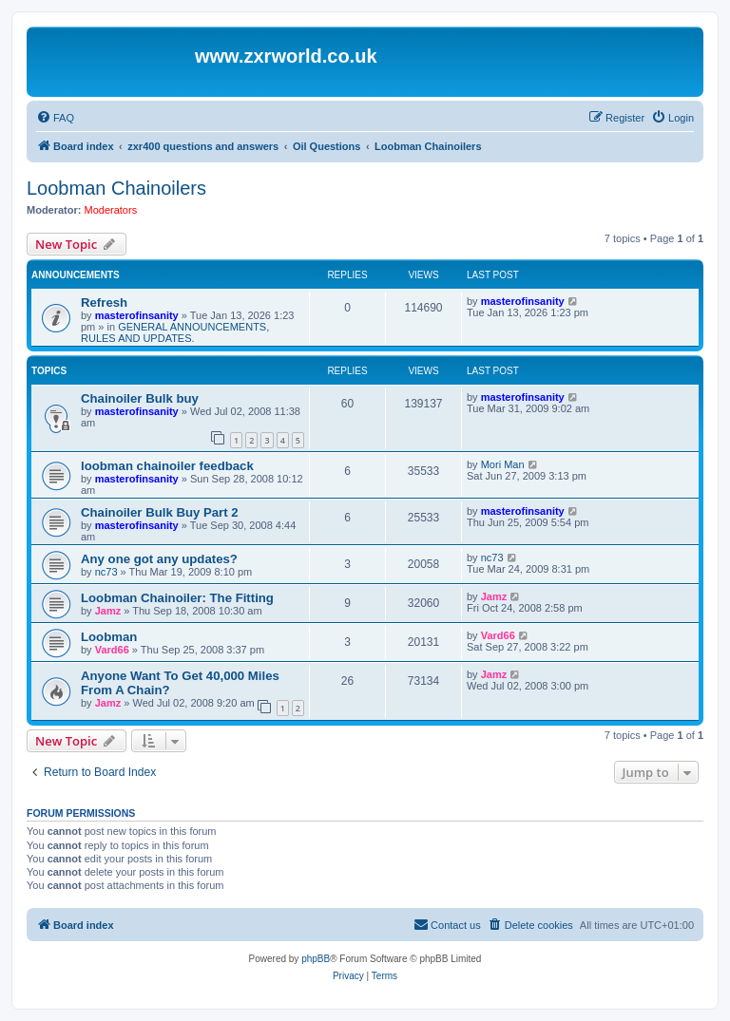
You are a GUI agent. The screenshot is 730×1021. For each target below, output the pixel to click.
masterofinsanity (137, 315)
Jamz (108, 610)
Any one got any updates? (159, 559)
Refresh (104, 302)
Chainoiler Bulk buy (140, 398)
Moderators (111, 210)
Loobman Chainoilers (116, 188)
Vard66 (112, 649)
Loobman (109, 637)
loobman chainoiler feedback (167, 466)
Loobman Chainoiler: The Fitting (177, 598)
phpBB (315, 959)
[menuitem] (55, 117)
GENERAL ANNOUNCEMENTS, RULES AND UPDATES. (175, 332)
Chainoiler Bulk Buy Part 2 (160, 512)
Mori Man (503, 464)
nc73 (106, 571)
